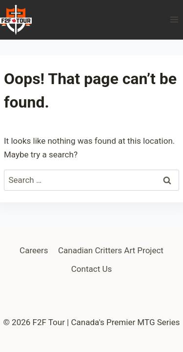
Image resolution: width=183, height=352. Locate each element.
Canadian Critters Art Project (110, 250)
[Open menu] (174, 19)
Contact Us (91, 269)
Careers (34, 250)
